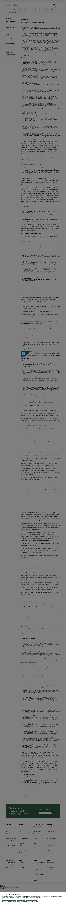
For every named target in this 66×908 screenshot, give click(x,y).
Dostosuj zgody (21, 901)
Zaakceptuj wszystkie (31, 901)
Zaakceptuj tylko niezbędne (9, 901)
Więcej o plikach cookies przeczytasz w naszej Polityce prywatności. (13, 898)
